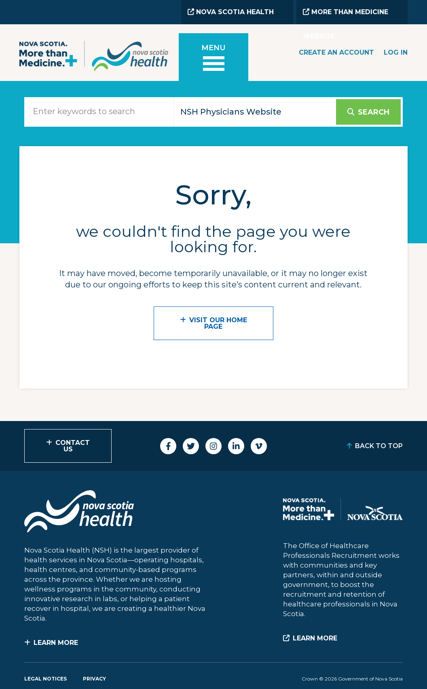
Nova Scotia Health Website (231, 16)
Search (373, 112)
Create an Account (336, 52)
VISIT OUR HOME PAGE (218, 323)
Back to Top (379, 446)
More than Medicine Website (345, 16)
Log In (396, 52)
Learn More (56, 642)
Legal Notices (45, 679)
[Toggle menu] (213, 58)
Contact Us (72, 446)
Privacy (94, 679)
